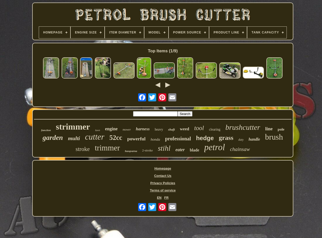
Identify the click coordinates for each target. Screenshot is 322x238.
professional (178, 138)
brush (274, 136)
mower (127, 129)
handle (254, 139)
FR (166, 198)
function (46, 130)
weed (184, 129)
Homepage (162, 168)
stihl (164, 148)
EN (159, 198)
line (269, 128)
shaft (171, 129)
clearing (214, 129)
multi (74, 138)
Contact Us (163, 176)
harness (143, 129)
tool (199, 128)
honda (155, 139)
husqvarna (131, 150)
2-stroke (147, 150)
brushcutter (242, 127)
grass (226, 137)
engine (111, 128)
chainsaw (240, 149)
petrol (214, 147)
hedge (205, 138)
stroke (83, 149)
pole (281, 129)
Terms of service (163, 190)
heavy (159, 129)
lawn (97, 130)
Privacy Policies (162, 183)
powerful (136, 138)
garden (53, 137)
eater (180, 149)
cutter (94, 136)
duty (241, 139)
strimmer (73, 126)
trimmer (107, 147)
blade (194, 150)
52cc (115, 137)
